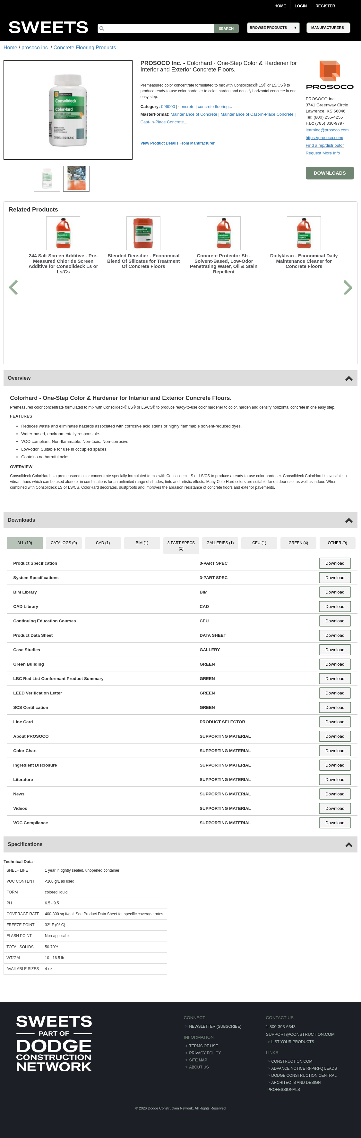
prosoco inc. (35, 47)
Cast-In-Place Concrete (162, 122)
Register (325, 6)
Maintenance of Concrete (194, 114)
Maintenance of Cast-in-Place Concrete (257, 114)
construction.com (292, 1061)
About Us (199, 1067)
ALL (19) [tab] (24, 543)
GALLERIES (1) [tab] (220, 543)
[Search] (168, 28)
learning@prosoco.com (327, 130)
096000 (168, 106)
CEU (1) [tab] (259, 543)
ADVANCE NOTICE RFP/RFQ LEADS (304, 1068)
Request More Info (323, 153)
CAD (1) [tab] (103, 543)
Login (301, 6)
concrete (186, 106)
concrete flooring (213, 106)
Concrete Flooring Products (85, 47)
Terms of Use (203, 1046)
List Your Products (292, 1042)
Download (334, 563)
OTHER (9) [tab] (337, 543)
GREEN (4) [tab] (298, 543)
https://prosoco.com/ (324, 137)
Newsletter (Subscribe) (215, 1026)
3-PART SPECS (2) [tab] (181, 546)
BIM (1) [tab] (142, 543)
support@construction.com (300, 1034)
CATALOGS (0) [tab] (64, 543)
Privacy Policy (205, 1053)
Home (280, 6)
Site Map (198, 1060)
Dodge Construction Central (304, 1075)
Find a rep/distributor (325, 145)
